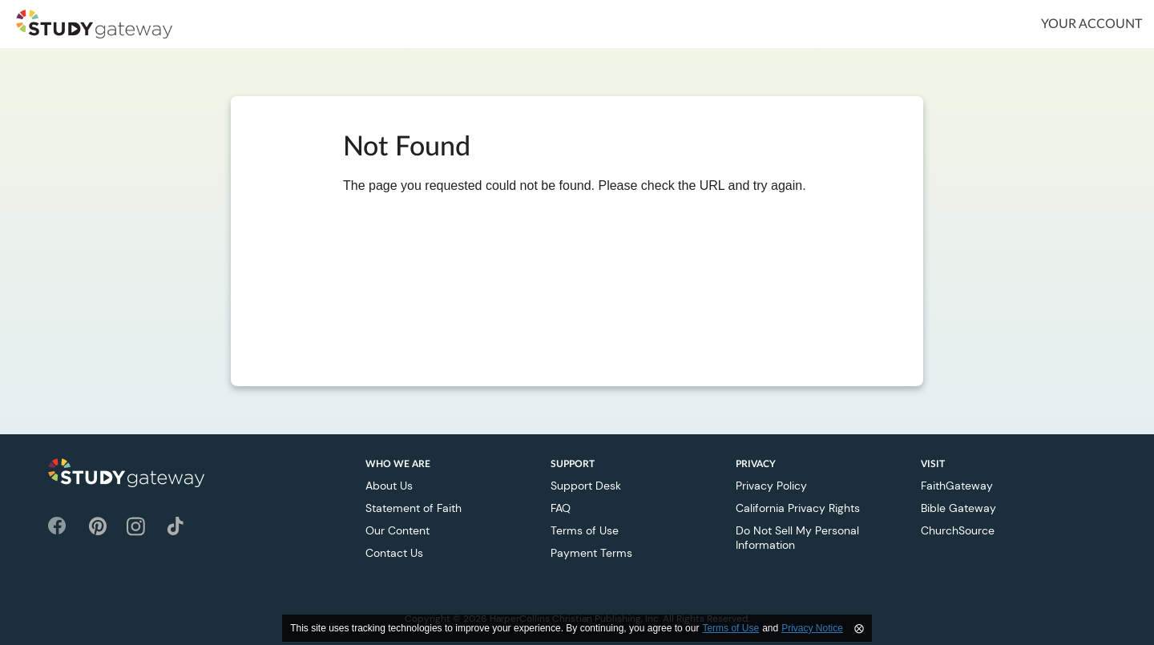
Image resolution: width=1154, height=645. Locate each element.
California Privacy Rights (798, 508)
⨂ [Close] (859, 628)
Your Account (1091, 24)
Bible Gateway (958, 508)
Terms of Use (585, 530)
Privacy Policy (771, 485)
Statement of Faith (413, 508)
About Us (389, 485)
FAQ (561, 508)
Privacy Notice (812, 628)
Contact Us (394, 553)
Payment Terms (591, 553)
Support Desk (586, 485)
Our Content (397, 530)
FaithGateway (957, 485)
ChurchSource (958, 530)
